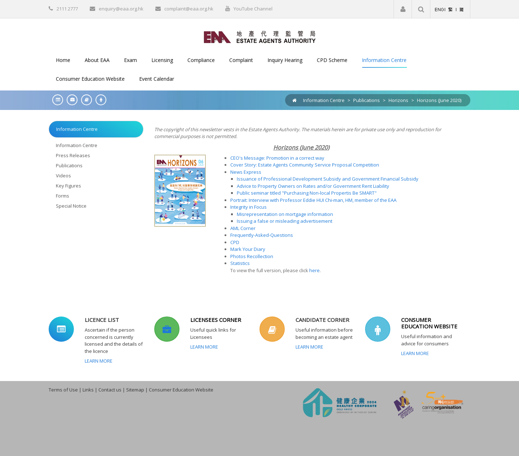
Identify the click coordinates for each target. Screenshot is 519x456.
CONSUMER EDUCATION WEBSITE (429, 323)
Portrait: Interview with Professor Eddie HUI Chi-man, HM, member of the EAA (313, 200)
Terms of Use (63, 389)
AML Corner (243, 228)
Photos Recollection (251, 256)
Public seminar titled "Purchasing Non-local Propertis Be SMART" (307, 193)
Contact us (109, 389)
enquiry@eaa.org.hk (121, 8)
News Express (245, 172)
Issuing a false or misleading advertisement (284, 221)
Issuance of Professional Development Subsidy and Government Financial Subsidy (327, 179)
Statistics (240, 263)
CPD (234, 242)
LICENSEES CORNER (215, 319)
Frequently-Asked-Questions (261, 235)
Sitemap (135, 389)
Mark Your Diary (247, 249)
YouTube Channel (253, 8)
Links (88, 389)
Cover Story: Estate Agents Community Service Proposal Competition (304, 164)
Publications (366, 100)
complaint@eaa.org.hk (188, 8)
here (314, 270)
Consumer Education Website (181, 389)
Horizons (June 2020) (439, 100)
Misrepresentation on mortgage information (285, 214)
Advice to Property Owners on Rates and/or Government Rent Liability (313, 186)
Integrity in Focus (248, 207)
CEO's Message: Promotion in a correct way (277, 158)
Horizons (398, 100)
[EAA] (260, 36)
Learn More (98, 361)
